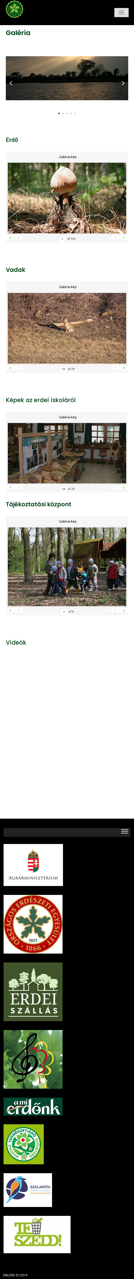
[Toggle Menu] (124, 832)
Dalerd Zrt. (22, 22)
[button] (59, 113)
